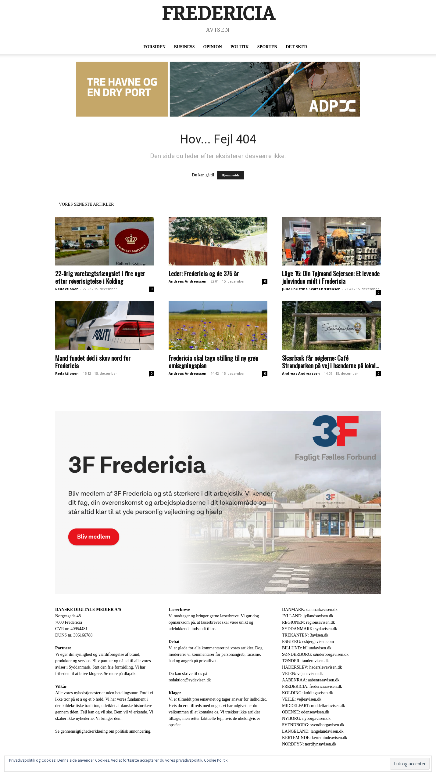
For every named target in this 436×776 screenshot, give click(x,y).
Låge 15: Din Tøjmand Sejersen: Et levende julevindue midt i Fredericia (331, 277)
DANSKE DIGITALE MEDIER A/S (88, 609)
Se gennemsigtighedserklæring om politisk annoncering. (103, 731)
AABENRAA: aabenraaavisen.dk (310, 680)
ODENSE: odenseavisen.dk (305, 712)
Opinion (212, 47)
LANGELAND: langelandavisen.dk (312, 731)
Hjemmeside (231, 175)
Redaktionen (67, 289)
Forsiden (154, 47)
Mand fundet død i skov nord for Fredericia (92, 361)
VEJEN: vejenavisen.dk (302, 673)
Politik (240, 47)
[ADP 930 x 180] (218, 89)
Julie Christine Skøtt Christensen (311, 289)
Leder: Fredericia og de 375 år (204, 273)
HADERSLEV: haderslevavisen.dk (312, 667)
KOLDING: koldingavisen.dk (307, 693)
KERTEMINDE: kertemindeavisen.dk (314, 737)
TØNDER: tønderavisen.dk (305, 661)
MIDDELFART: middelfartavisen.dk (313, 705)
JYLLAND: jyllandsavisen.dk (307, 616)
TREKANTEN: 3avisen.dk (305, 635)
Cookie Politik (215, 760)
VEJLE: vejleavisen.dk (301, 699)
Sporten (267, 47)
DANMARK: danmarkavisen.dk (310, 609)
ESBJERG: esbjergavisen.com (308, 641)
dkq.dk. (130, 673)
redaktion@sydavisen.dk (190, 680)
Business (184, 47)
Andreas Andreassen (187, 281)
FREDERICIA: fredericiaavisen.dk (312, 686)
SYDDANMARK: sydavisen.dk (309, 628)
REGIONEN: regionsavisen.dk (308, 622)
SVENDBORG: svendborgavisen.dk (313, 725)
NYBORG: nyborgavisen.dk (306, 718)
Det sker (296, 47)
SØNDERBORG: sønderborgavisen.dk (315, 654)
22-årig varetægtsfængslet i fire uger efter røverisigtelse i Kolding (100, 277)
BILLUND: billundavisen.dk (306, 648)
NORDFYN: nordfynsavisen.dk (309, 744)
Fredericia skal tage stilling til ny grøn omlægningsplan (213, 361)
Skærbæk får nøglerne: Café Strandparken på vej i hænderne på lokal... (330, 361)
